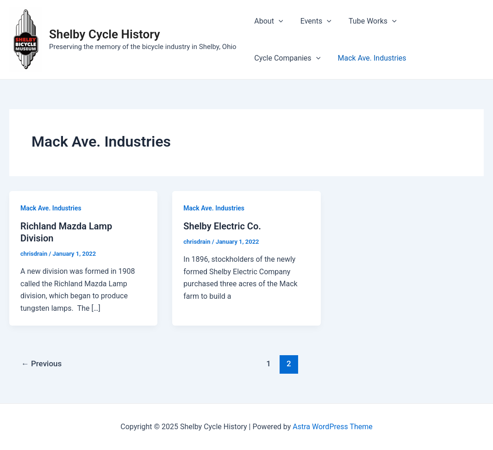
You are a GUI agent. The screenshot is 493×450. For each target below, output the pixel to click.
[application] (277, 21)
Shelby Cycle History (104, 34)
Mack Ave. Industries (287, 58)
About (267, 21)
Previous (41, 363)
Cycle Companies (438, 21)
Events (312, 21)
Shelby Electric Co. (222, 226)
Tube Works (367, 21)
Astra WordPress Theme (332, 426)
